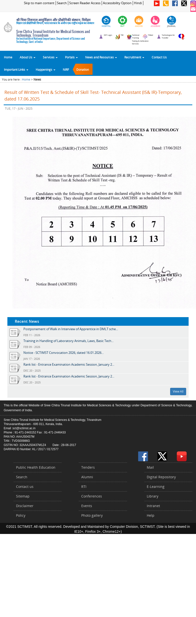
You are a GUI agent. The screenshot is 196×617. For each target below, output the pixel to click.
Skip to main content (39, 3)
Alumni (87, 477)
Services (50, 57)
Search (62, 3)
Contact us (24, 486)
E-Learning (155, 486)
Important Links (16, 69)
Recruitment (134, 57)
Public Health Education (35, 467)
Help (150, 515)
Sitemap (23, 496)
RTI (83, 486)
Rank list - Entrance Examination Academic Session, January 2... (68, 364)
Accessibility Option (117, 3)
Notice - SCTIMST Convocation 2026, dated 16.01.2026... (63, 352)
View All (178, 391)
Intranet (153, 505)
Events (86, 505)
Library (152, 496)
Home (8, 57)
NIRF (66, 69)
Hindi (138, 3)
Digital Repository (161, 477)
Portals (71, 57)
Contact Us (159, 57)
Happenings (45, 69)
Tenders (88, 467)
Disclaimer (24, 505)
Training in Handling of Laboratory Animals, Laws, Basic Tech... (68, 341)
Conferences (91, 496)
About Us (27, 57)
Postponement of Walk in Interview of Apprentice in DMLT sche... (70, 329)
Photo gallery (92, 515)
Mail (150, 467)
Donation (82, 69)
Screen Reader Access (84, 3)
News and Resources (101, 57)
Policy (20, 515)
